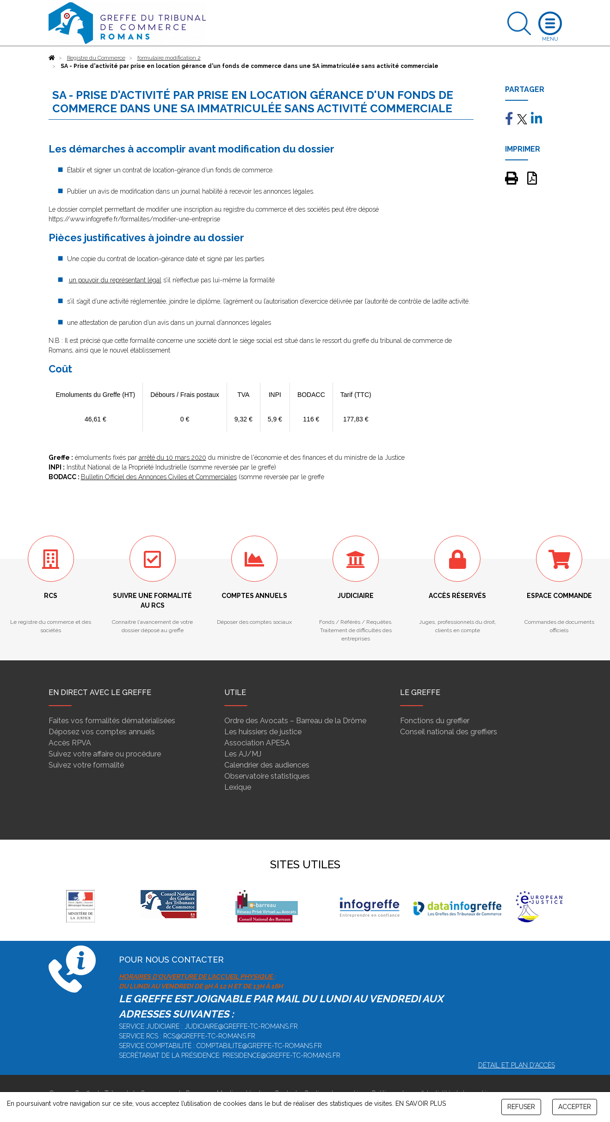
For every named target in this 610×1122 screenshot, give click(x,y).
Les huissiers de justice (263, 731)
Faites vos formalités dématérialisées (112, 720)
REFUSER (521, 1106)
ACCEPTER (574, 1106)
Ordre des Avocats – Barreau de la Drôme (295, 720)
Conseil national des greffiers (448, 731)
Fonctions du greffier (434, 720)
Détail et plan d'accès (516, 1065)
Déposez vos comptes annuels (102, 731)
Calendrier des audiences (266, 765)
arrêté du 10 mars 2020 (172, 457)
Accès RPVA (70, 742)
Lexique (237, 787)
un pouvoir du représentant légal (115, 280)
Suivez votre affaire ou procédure (105, 754)
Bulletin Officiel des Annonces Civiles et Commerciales (159, 477)
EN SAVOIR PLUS (420, 1103)
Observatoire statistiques (267, 776)
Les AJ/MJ (242, 754)
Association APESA (257, 742)
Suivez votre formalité (86, 765)
